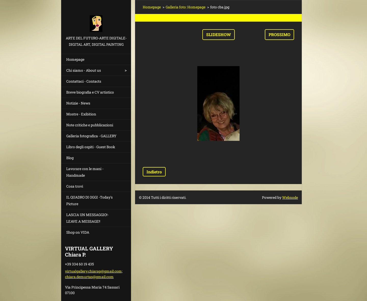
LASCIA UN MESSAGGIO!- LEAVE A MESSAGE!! (87, 218)
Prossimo (279, 34)
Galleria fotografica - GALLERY (91, 135)
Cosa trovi (74, 186)
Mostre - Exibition (81, 114)
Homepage (75, 59)
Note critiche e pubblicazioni (89, 125)
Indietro (154, 171)
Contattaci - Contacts (83, 81)
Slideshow (218, 34)
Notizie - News (78, 103)
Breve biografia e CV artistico (90, 92)
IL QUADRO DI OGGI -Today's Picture (89, 200)
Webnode (290, 197)
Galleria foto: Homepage (185, 7)
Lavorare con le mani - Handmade (84, 172)
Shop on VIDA (77, 232)
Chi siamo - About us (83, 70)
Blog (70, 157)
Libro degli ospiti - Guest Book (90, 146)
